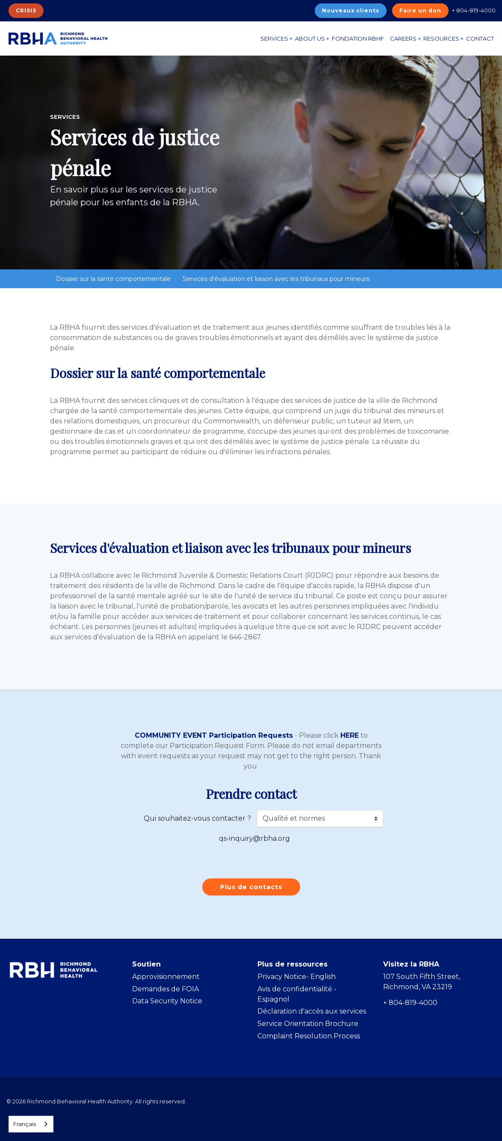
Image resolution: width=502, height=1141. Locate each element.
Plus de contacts (251, 887)
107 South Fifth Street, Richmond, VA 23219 (421, 982)
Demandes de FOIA (165, 989)
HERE (349, 735)
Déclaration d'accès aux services (311, 1011)
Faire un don (420, 10)
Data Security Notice (167, 1001)
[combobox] (31, 1124)
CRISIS (26, 10)
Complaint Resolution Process (308, 1036)
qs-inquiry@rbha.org (254, 838)
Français (24, 1123)
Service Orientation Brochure (307, 1024)
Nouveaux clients (350, 10)
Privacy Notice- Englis (294, 977)
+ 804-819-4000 (474, 10)
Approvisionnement (166, 977)
